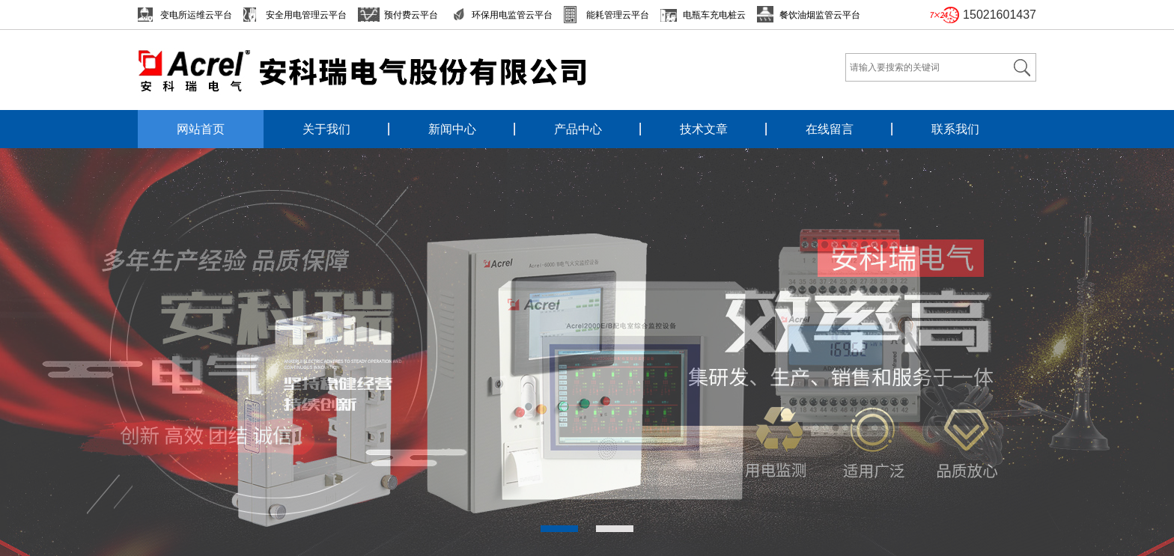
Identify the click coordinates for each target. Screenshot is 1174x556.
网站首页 (201, 129)
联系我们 (955, 129)
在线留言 (830, 129)
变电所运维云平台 (196, 15)
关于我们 (326, 129)
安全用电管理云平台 (306, 15)
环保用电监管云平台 (512, 15)
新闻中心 (452, 129)
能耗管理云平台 (617, 15)
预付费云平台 (411, 15)
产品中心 (578, 129)
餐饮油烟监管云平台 (819, 15)
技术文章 (704, 129)
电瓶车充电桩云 (714, 15)
